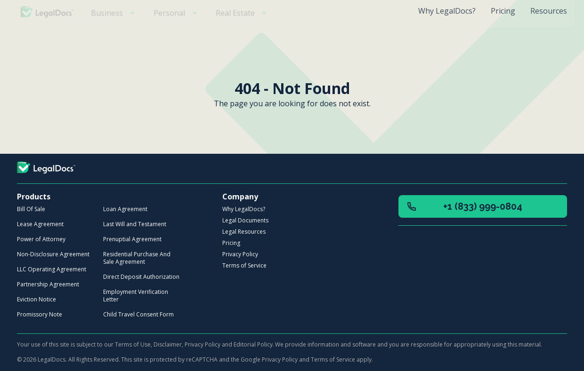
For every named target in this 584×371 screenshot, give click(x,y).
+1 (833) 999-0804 (464, 206)
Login (542, 36)
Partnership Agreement (48, 284)
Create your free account (450, 36)
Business (114, 36)
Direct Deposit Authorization (141, 277)
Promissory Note (39, 314)
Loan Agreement (125, 209)
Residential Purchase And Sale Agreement (136, 258)
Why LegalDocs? (447, 11)
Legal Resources (244, 232)
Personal (177, 36)
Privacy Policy (240, 254)
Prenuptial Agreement (132, 239)
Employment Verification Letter (135, 295)
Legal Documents (245, 220)
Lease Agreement (40, 224)
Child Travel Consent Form (138, 314)
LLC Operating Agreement (51, 269)
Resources (548, 11)
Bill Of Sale (31, 209)
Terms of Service (244, 265)
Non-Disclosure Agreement (53, 254)
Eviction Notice (36, 299)
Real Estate (243, 36)
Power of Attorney (41, 239)
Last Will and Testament (134, 224)
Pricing (503, 11)
